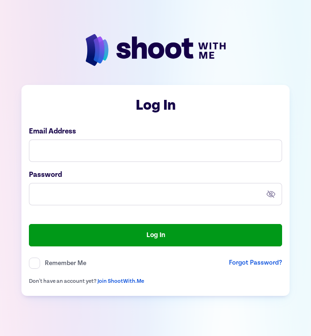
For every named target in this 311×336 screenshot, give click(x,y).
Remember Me (65, 263)
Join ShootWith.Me (120, 281)
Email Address (52, 131)
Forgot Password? (255, 262)
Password (45, 175)
